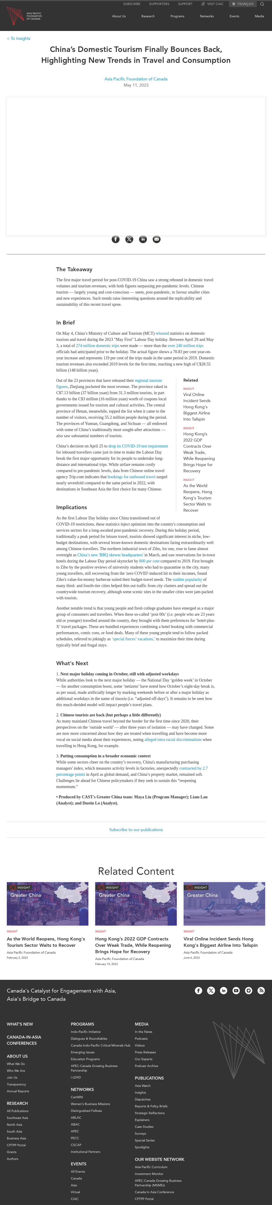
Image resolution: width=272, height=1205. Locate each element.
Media (259, 16)
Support (185, 4)
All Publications (17, 1111)
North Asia (14, 1125)
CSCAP (76, 1145)
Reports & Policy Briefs (151, 1106)
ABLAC (76, 1118)
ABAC (75, 1124)
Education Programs (85, 1059)
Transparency (16, 1084)
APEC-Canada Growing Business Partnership (94, 1068)
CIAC (75, 1199)
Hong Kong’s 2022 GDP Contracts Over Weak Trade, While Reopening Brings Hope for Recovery (199, 452)
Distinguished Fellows (86, 1111)
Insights (140, 1093)
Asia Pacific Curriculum (151, 1167)
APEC (75, 1131)
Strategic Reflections (150, 1113)
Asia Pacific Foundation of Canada (136, 79)
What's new (20, 1024)
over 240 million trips (185, 345)
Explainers (142, 1120)
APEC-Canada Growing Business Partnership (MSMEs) (158, 1183)
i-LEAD (76, 1077)
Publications (149, 1078)
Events (234, 16)
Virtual (75, 1192)
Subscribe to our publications (136, 829)
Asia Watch (143, 1086)
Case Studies (144, 1127)
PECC (75, 1138)
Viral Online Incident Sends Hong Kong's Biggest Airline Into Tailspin (196, 407)
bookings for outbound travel (131, 477)
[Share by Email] (157, 239)
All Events (78, 1172)
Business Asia (16, 1138)
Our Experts (143, 1059)
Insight (188, 389)
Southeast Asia (17, 1118)
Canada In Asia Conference (154, 1192)
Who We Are (16, 1071)
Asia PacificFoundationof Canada (34, 16)
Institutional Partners (85, 1152)
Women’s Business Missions (90, 1104)
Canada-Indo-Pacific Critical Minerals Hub (101, 1045)
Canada (76, 1178)
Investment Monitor (149, 1174)
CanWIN (77, 1097)
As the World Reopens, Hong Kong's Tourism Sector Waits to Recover (197, 498)
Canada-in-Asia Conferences (24, 1040)
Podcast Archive (146, 1066)
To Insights (20, 38)
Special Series (145, 1140)
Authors (12, 1159)
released (162, 333)
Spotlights (142, 1147)
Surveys (140, 1134)
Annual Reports (18, 1091)
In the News (143, 1032)
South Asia (14, 1132)
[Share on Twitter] (129, 239)
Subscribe (131, 4)
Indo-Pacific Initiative (86, 1032)
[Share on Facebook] (116, 239)
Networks (207, 16)
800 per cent (149, 561)
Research (148, 16)
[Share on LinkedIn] (143, 239)
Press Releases (145, 1052)
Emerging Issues (83, 1052)
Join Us (12, 1078)
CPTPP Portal (16, 1145)
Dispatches (143, 1099)
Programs (177, 16)
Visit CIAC (212, 4)
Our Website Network (159, 1159)
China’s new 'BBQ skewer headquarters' (110, 555)
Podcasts (141, 1039)
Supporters (159, 4)
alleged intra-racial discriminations (173, 739)
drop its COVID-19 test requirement (138, 446)
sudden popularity (187, 579)
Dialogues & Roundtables (89, 1039)
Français (246, 4)
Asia (74, 1185)
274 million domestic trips (97, 345)
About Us (119, 16)
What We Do (16, 1064)
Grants (11, 1152)
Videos (140, 1045)
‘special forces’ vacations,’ (133, 639)
